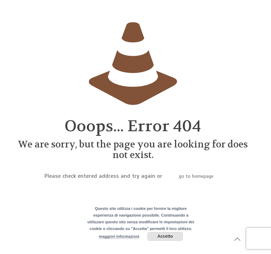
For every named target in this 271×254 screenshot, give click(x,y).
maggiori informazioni (119, 236)
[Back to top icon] (237, 239)
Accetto (165, 236)
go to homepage (196, 176)
